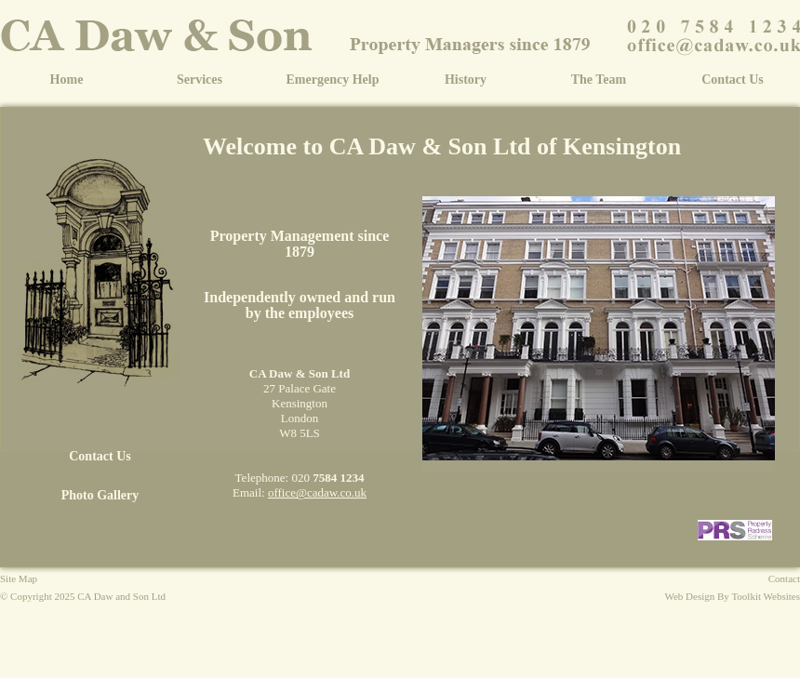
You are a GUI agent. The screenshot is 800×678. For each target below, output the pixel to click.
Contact (784, 578)
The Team (599, 79)
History (466, 79)
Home (67, 79)
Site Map (18, 578)
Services (199, 79)
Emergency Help (333, 79)
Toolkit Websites (765, 596)
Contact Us (732, 79)
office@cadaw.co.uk (317, 492)
